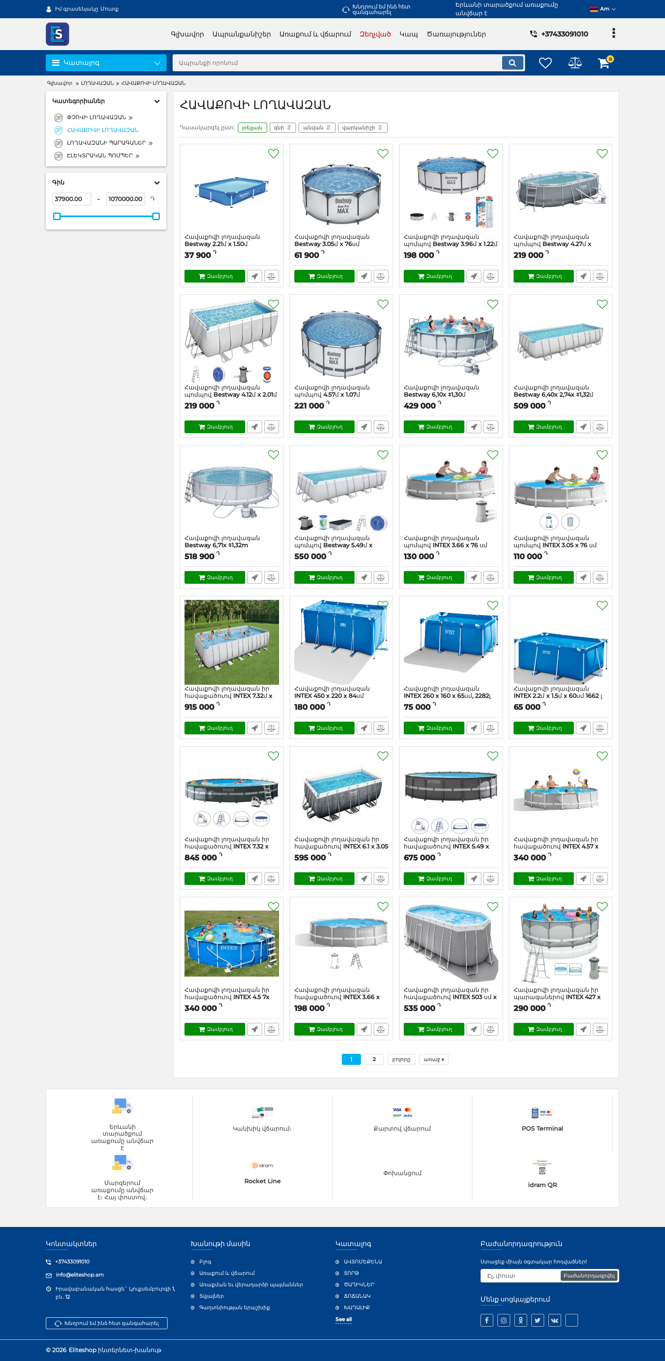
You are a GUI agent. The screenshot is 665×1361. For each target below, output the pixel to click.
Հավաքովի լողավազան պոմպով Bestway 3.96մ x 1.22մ (450, 241)
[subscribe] (550, 1276)
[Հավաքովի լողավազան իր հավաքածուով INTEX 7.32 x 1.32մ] (231, 793)
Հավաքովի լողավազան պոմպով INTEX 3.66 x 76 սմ (451, 546)
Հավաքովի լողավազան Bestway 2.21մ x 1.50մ (222, 241)
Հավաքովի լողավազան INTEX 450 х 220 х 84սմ (341, 697)
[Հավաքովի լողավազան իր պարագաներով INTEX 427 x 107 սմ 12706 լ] (561, 944)
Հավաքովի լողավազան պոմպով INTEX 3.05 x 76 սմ (561, 546)
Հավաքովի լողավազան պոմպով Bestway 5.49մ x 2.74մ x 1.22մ (333, 546)
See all (343, 1319)
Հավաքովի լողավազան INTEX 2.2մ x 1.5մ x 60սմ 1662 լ (561, 697)
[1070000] (125, 199)
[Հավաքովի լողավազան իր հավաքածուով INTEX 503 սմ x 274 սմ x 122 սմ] (451, 944)
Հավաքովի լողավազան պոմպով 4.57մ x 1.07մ (341, 395)
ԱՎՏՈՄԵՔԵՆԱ (363, 1261)
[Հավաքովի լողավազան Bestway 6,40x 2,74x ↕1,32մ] (561, 342)
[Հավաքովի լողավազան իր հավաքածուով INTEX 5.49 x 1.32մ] (451, 793)
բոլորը (401, 1059)
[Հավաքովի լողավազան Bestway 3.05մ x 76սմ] (341, 191)
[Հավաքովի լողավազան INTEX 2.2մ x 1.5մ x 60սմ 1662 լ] (561, 643)
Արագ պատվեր (254, 276)
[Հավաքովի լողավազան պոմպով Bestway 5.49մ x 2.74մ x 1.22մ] (341, 492)
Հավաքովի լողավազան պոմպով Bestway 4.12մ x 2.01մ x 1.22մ (230, 395)
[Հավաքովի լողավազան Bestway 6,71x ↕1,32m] (231, 492)
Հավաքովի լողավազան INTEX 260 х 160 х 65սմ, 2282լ (451, 697)
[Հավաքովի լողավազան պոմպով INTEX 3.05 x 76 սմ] (561, 492)
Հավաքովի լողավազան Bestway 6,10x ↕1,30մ (441, 391)
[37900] (71, 199)
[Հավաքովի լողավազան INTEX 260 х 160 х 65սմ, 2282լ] (451, 643)
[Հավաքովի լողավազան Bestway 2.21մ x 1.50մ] (231, 191)
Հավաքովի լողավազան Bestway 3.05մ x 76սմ (332, 241)
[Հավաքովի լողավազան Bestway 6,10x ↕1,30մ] (451, 342)
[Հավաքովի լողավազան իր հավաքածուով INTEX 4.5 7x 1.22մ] (231, 944)
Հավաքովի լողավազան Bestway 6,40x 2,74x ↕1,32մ (553, 391)
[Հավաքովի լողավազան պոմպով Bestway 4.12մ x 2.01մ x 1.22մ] (231, 342)
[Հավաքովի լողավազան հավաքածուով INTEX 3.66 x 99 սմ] (341, 944)
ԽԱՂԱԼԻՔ (357, 1307)
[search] (348, 62)
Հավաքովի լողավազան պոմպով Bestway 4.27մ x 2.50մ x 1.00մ (552, 244)
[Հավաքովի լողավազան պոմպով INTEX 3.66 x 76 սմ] (451, 492)
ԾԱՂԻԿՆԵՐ (359, 1284)
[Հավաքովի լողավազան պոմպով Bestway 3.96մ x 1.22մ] (451, 191)
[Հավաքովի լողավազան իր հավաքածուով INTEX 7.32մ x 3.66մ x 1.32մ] (231, 643)
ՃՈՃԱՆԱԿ (357, 1296)
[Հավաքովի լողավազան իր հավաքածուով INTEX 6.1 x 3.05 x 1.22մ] (341, 793)
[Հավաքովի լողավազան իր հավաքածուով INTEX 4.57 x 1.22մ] (561, 793)
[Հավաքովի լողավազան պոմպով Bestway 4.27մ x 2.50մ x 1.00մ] (561, 191)
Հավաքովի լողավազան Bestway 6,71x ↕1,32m (222, 542)
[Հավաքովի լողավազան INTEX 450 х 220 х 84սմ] (341, 643)
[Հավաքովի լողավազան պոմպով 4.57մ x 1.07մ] (341, 342)
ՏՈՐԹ (351, 1273)
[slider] (57, 216)
